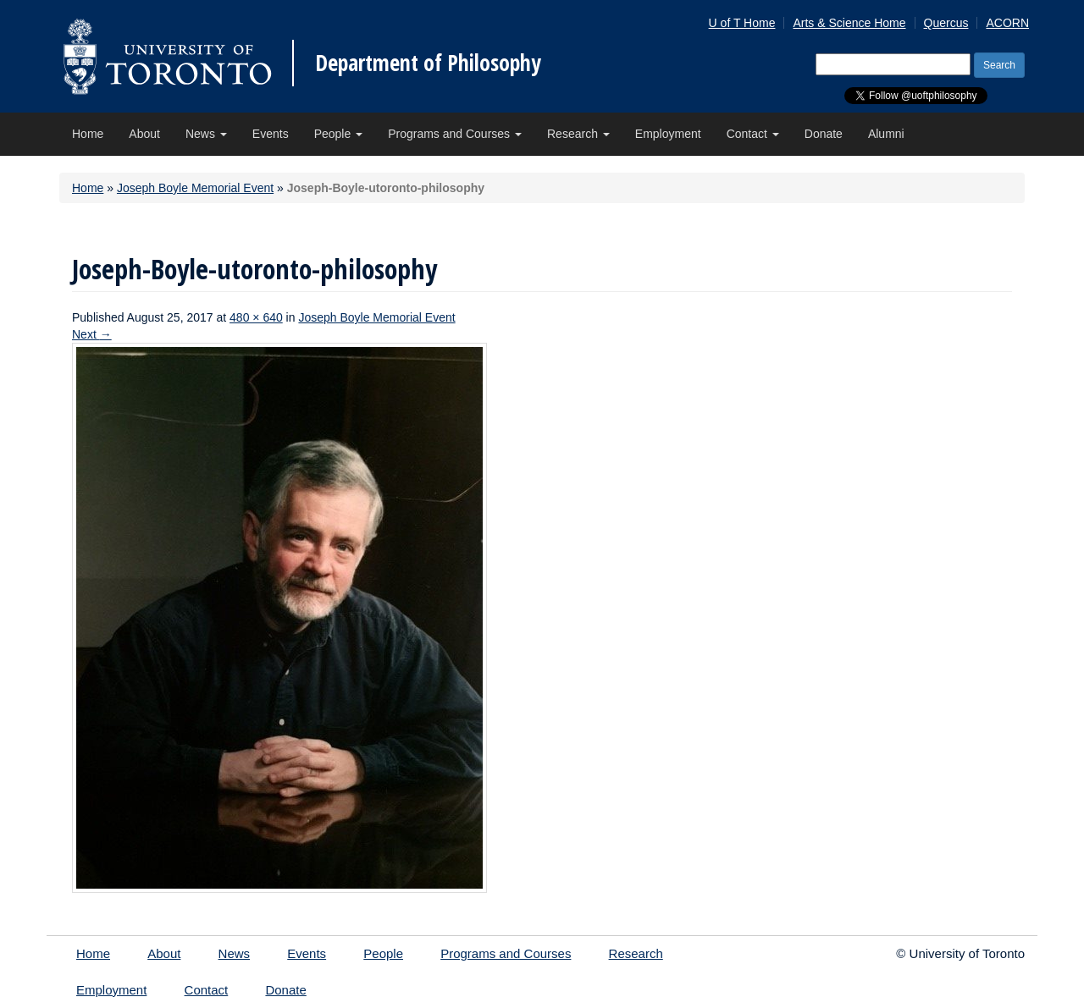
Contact (753, 133)
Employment (668, 133)
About (144, 133)
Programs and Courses (455, 133)
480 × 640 (256, 317)
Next (92, 334)
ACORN (1007, 23)
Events (270, 133)
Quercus (946, 23)
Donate (824, 133)
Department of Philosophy (428, 62)
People (338, 133)
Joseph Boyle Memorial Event (195, 188)
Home (87, 133)
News (206, 133)
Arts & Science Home (849, 23)
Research (578, 133)
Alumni (886, 133)
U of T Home (742, 23)
